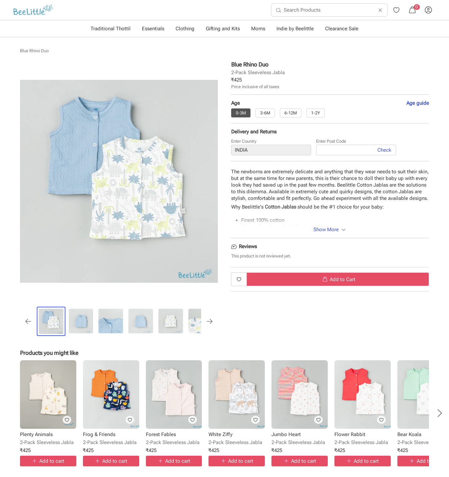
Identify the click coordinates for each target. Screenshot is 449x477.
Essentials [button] (153, 29)
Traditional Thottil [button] (111, 29)
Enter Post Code (331, 142)
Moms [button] (258, 29)
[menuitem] (33, 10)
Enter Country (243, 142)
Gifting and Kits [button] (223, 29)
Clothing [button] (185, 29)
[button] (439, 413)
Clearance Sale (341, 29)
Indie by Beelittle (295, 29)
